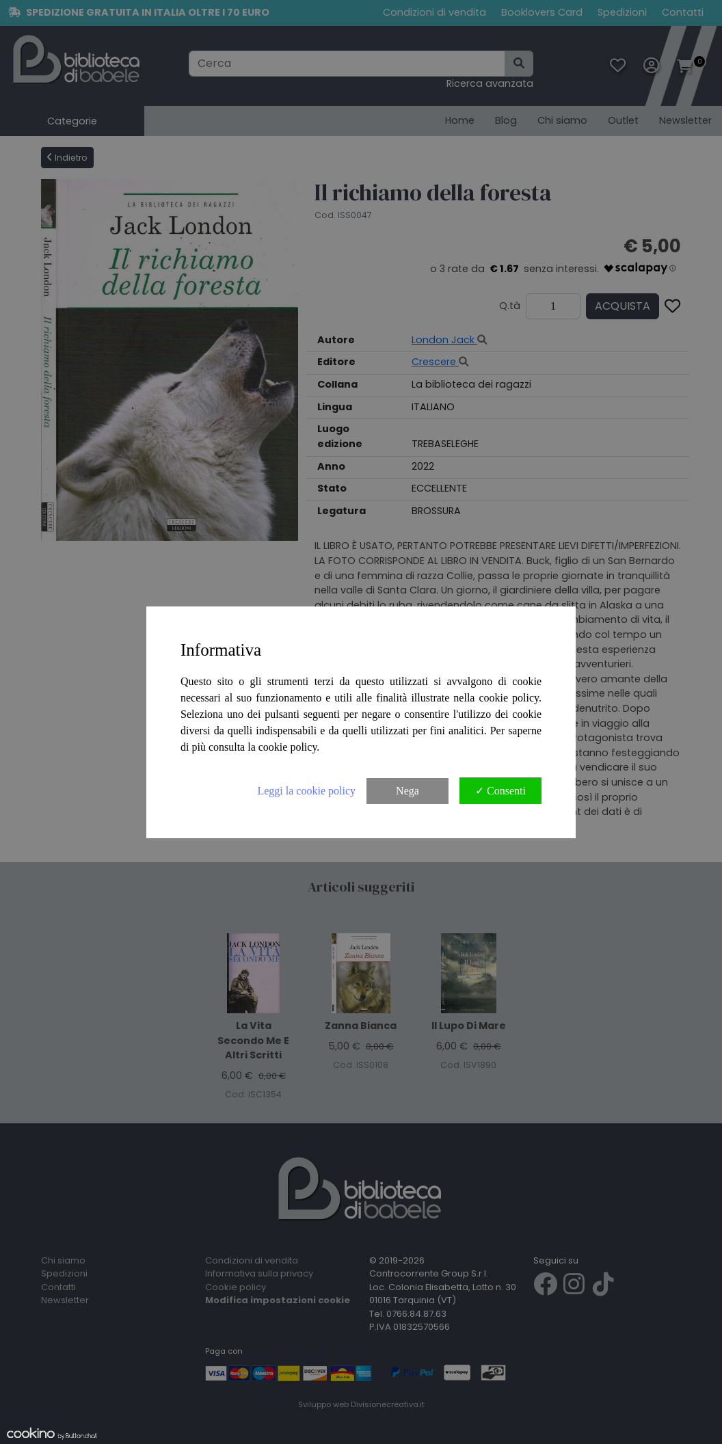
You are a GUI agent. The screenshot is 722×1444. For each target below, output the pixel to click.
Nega (407, 791)
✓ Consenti (500, 791)
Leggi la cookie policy (306, 791)
